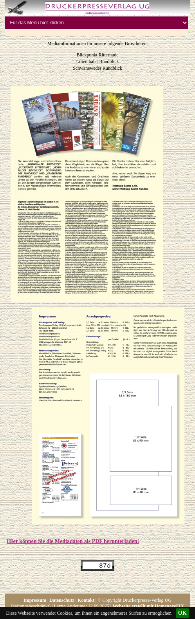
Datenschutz (61, 600)
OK (182, 613)
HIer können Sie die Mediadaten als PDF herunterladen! (73, 541)
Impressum (34, 600)
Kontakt (86, 600)
